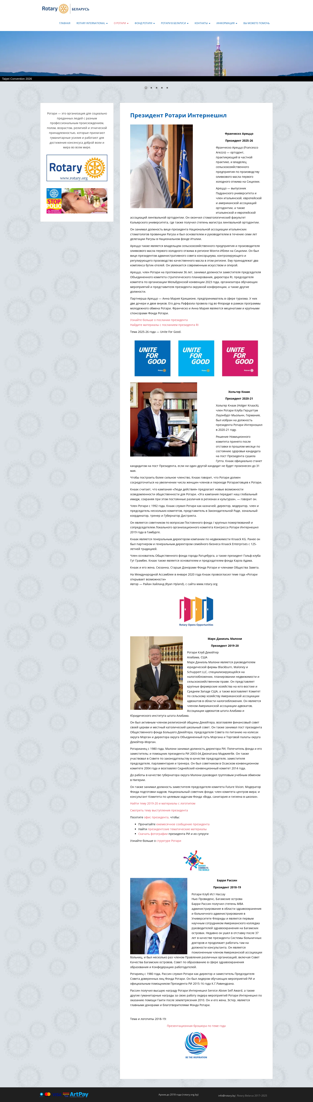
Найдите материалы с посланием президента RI (164, 325)
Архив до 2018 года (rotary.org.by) (179, 1094)
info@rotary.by (226, 1095)
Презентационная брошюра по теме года (196, 1026)
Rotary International (92, 23)
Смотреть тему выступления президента (159, 810)
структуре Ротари (168, 841)
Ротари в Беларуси (175, 23)
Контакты (202, 23)
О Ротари (121, 23)
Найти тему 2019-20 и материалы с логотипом (162, 803)
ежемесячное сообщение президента (183, 824)
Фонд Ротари (145, 23)
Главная (64, 23)
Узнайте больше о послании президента (159, 320)
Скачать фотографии (153, 834)
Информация (226, 23)
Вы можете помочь (256, 23)
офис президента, (156, 817)
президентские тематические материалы (177, 829)
